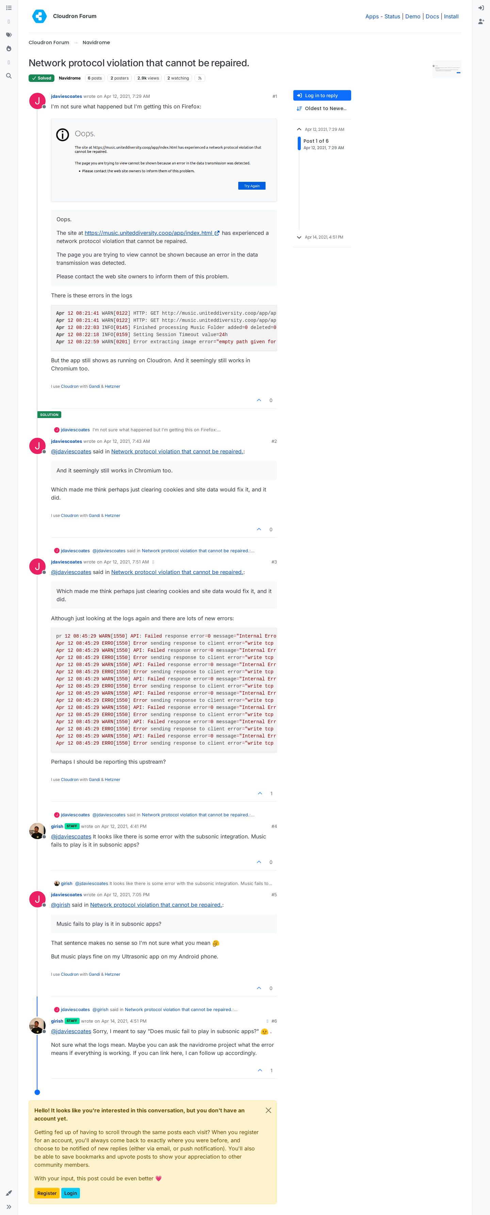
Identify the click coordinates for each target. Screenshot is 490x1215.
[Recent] (9, 21)
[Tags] (9, 35)
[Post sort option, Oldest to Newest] (322, 108)
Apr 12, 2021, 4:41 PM (124, 826)
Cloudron (70, 386)
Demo (413, 16)
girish (57, 826)
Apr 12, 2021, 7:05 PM (127, 894)
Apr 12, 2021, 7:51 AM (126, 562)
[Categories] (9, 8)
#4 (274, 826)
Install (451, 16)
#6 (274, 1021)
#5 (274, 894)
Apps (372, 16)
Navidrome (70, 78)
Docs (432, 16)
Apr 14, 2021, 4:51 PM (124, 1021)
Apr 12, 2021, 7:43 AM (127, 441)
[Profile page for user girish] (37, 831)
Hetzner (112, 386)
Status (392, 16)
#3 (274, 562)
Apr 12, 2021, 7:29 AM (127, 96)
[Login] (481, 8)
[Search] (9, 76)
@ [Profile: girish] (60, 904)
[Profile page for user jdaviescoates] (37, 101)
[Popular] (9, 49)
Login (70, 1193)
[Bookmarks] (9, 62)
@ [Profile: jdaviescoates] (71, 451)
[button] (9, 1193)
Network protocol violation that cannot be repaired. (177, 451)
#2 (274, 441)
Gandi (94, 386)
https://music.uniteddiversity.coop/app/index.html (152, 232)
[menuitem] (481, 8)
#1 (275, 96)
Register (46, 1193)
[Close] (268, 1110)
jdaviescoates (66, 96)
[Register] (481, 21)
